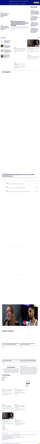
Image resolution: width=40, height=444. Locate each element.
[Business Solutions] (11, 79)
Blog (5, 44)
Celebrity (2, 12)
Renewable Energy (5, 133)
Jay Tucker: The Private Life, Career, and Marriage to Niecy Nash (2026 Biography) (15, 187)
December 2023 (28, 380)
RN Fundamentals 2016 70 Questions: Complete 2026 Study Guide (7, 51)
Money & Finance (5, 117)
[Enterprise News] (11, 94)
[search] (30, 2)
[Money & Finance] (11, 110)
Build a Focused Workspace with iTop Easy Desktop (33, 56)
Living (3, 379)
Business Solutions (5, 86)
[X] (2, 441)
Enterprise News (5, 101)
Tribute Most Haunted (7, 434)
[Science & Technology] (11, 142)
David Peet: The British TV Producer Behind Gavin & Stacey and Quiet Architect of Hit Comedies (19, 23)
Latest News (4, 37)
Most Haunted (4, 443)
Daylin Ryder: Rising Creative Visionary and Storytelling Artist (7, 46)
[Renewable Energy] (11, 126)
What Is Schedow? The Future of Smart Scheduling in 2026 (7, 41)
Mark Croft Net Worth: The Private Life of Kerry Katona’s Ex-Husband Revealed (15, 183)
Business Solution (4, 377)
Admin (2, 30)
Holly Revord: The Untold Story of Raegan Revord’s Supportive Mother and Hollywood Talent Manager (34, 30)
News (3, 378)
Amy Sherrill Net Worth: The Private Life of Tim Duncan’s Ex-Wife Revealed (14, 327)
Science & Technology (5, 149)
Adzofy (29, 59)
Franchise (3, 380)
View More (38, 37)
